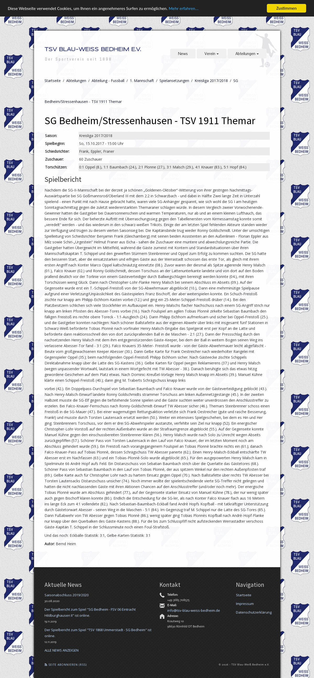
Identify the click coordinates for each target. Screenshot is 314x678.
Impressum (245, 603)
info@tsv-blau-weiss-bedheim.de (193, 610)
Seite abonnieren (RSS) (66, 664)
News (183, 53)
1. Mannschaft (142, 80)
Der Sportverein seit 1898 (78, 59)
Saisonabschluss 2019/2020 (67, 594)
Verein (212, 53)
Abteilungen (247, 53)
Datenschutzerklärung (254, 612)
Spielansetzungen (174, 80)
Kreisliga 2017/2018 (211, 80)
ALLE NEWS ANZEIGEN (62, 650)
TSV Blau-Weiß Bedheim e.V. (93, 49)
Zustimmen (286, 8)
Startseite (53, 80)
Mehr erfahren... (184, 8)
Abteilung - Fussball (108, 80)
